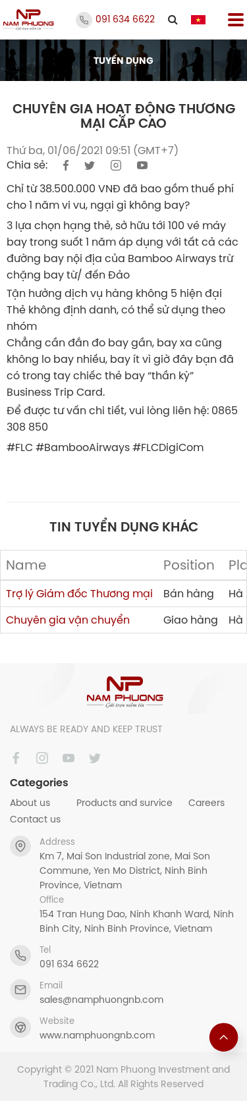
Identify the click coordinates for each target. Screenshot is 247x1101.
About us (30, 802)
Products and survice (124, 802)
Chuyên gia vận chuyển (68, 619)
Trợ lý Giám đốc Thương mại (79, 593)
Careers (206, 802)
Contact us (35, 819)
